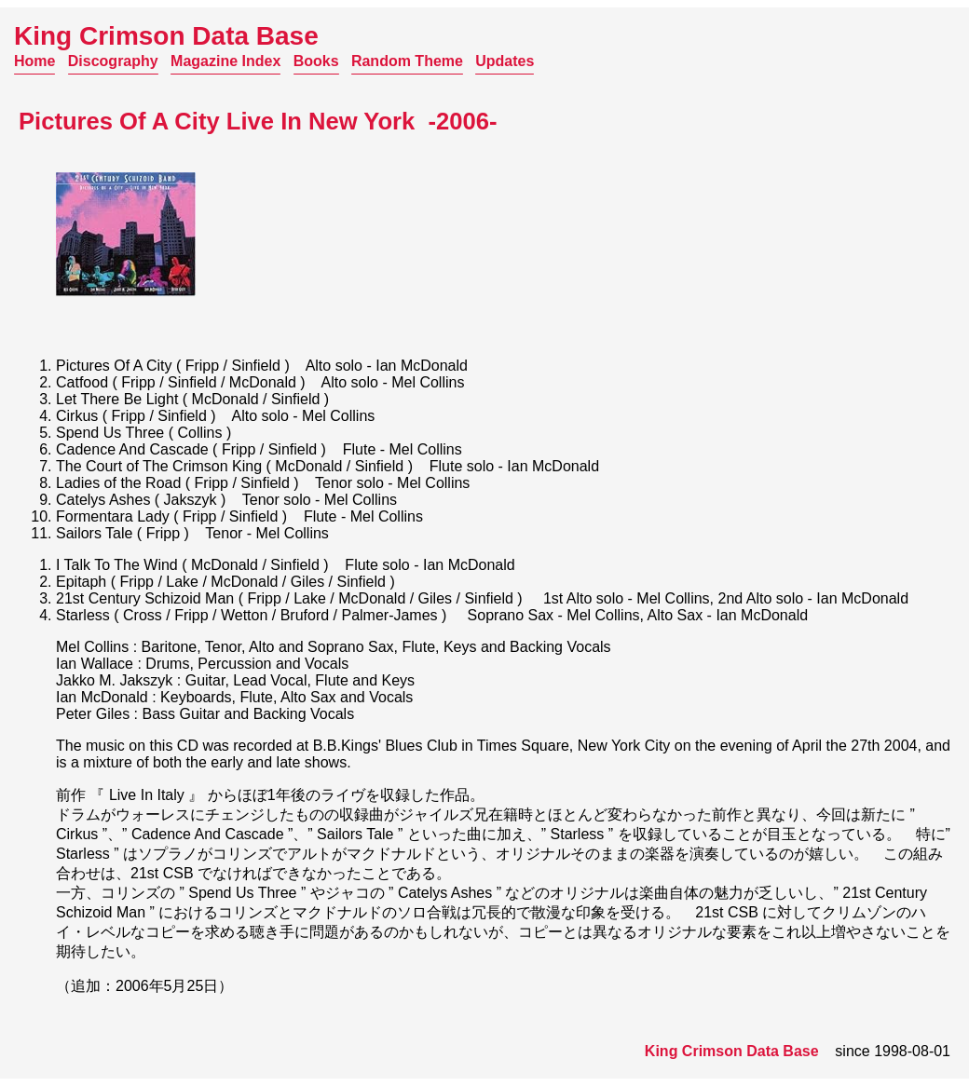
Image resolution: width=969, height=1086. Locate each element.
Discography (113, 61)
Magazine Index (225, 61)
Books (316, 61)
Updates (504, 61)
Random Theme (407, 61)
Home (34, 61)
